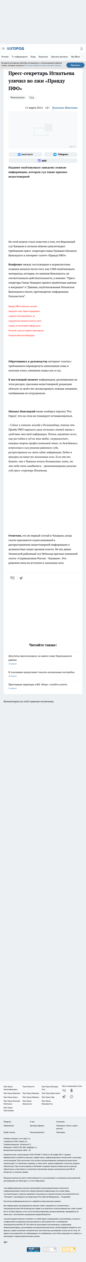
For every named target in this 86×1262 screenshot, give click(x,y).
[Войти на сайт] (81, 48)
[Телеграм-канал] (61, 154)
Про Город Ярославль (51, 1093)
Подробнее (65, 1197)
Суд (31, 97)
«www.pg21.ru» (24, 1138)
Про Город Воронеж (12, 1093)
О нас (32, 1122)
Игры (33, 56)
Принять (75, 65)
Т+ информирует (20, 56)
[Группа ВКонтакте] (25, 154)
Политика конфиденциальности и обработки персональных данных (32, 1201)
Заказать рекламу (59, 56)
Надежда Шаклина (65, 107)
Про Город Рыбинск (31, 1097)
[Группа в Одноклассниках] (71, 1090)
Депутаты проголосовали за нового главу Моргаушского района (43, 660)
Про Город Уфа (48, 1097)
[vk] (12, 578)
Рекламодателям (37, 1132)
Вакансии (43, 56)
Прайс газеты (9, 1132)
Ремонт (5, 56)
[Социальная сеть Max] (43, 160)
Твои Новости (28, 1086)
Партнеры (60, 1132)
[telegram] (22, 578)
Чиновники (17, 97)
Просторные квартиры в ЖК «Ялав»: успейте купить (43, 686)
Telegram (7, 1122)
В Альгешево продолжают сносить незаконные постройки (43, 674)
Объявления (9, 1125)
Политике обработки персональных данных (42, 65)
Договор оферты (37, 1125)
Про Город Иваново (31, 1093)
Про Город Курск (11, 1097)
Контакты (60, 1122)
